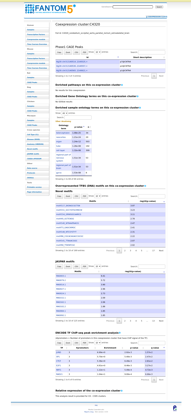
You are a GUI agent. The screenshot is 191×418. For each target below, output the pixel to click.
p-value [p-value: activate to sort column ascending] (134, 348)
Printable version (34, 187)
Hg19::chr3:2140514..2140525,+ (72, 62)
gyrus (58, 173)
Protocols (31, 173)
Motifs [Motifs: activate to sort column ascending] (78, 201)
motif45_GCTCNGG (65, 219)
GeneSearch (107, 7)
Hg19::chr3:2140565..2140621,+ (72, 70)
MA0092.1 (61, 315)
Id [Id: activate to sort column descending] (87, 57)
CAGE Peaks (32, 82)
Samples (30, 30)
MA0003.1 (61, 276)
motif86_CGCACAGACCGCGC (69, 236)
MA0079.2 (61, 280)
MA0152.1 (61, 298)
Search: (148, 52)
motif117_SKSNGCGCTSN (68, 206)
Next (161, 76)
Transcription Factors (36, 34)
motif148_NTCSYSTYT (66, 232)
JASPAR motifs (33, 154)
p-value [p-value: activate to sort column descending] (78, 127)
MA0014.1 (61, 284)
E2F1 (58, 365)
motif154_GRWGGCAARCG (68, 214)
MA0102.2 (61, 306)
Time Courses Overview (37, 44)
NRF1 (58, 370)
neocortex (61, 137)
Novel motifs (32, 149)
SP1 (58, 357)
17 (153, 250)
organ (59, 141)
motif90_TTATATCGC (65, 245)
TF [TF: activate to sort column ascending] (61, 348)
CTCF (58, 361)
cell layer (60, 150)
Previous (145, 76)
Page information (34, 192)
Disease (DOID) (33, 139)
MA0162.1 (61, 302)
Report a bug (88, 412)
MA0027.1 (61, 289)
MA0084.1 (61, 311)
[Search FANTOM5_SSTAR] (133, 6)
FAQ (96, 405)
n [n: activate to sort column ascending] (88, 127)
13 (153, 321)
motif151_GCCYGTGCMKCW (69, 210)
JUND (58, 352)
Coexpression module (36, 39)
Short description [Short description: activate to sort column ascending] (142, 57)
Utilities (30, 178)
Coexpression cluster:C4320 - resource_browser (49, 7)
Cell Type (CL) (33, 134)
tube (58, 146)
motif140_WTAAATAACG (67, 223)
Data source (32, 168)
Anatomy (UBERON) (35, 144)
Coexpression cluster (155, 17)
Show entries (98, 52)
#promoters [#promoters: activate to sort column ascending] (82, 348)
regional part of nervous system (63, 158)
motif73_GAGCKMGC (66, 227)
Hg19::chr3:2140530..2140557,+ (72, 66)
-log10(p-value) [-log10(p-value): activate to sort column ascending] (133, 201)
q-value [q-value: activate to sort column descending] (155, 348)
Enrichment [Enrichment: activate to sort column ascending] (110, 348)
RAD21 (59, 374)
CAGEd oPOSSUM (34, 159)
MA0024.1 (61, 293)
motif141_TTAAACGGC (66, 241)
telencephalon (63, 133)
